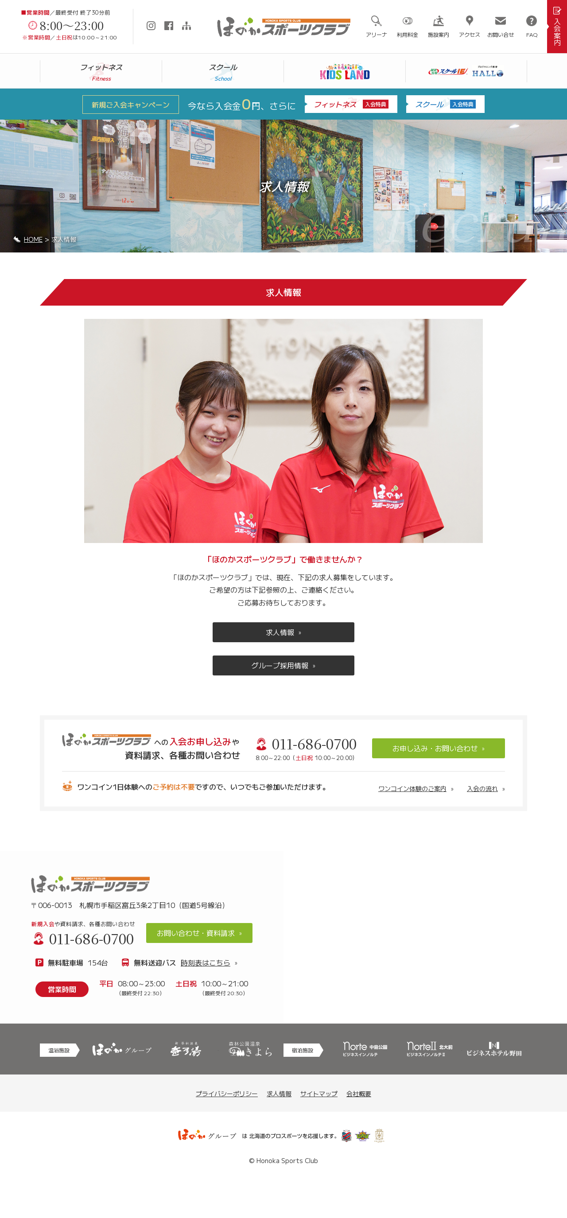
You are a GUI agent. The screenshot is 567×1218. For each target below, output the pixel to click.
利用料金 (407, 34)
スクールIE (466, 71)
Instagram (151, 25)
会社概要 (358, 1093)
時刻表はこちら (205, 962)
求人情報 (280, 632)
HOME (33, 239)
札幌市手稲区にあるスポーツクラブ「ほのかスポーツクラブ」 (283, 27)
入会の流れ (482, 788)
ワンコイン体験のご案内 (412, 788)
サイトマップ (186, 25)
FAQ (531, 34)
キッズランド (344, 71)
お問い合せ (500, 34)
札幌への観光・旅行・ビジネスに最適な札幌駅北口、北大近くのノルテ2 (429, 1049)
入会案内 (557, 32)
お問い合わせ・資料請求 (196, 932)
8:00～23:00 (72, 25)
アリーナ (376, 34)
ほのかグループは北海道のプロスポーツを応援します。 (283, 1136)
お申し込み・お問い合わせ (435, 748)
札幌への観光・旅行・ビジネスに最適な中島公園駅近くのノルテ (365, 1049)
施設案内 (438, 34)
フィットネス (351, 104)
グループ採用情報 (280, 665)
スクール (445, 104)
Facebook (168, 25)
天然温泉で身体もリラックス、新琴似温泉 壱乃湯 (186, 1049)
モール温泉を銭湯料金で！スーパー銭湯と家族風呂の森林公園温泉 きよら (250, 1049)
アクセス (469, 34)
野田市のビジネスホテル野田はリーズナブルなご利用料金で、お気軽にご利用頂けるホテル (494, 1049)
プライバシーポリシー (227, 1093)
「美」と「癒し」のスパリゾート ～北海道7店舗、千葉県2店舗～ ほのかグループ (121, 1049)
